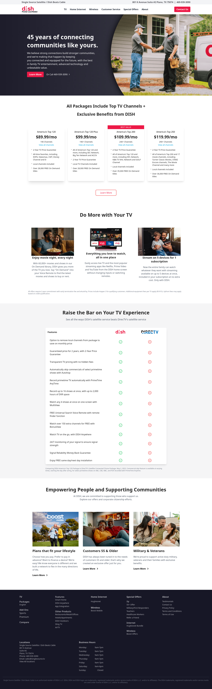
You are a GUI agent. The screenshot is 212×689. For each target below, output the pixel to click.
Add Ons (23, 609)
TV (65, 9)
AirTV (57, 627)
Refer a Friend (133, 617)
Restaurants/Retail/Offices (66, 614)
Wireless (93, 9)
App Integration (62, 606)
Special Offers (131, 9)
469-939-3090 (183, 2)
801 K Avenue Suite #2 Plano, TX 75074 (152, 2)
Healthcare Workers (135, 614)
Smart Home (60, 599)
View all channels (46, 145)
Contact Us (182, 9)
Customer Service (111, 9)
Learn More (35, 74)
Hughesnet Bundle (135, 625)
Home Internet (78, 9)
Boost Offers (132, 634)
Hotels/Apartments (63, 617)
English (22, 604)
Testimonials (167, 601)
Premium (24, 616)
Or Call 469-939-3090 (58, 74)
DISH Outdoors (62, 621)
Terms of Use (168, 614)
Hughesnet (96, 601)
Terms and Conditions (172, 611)
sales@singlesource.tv (35, 658)
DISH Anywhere (62, 603)
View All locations (27, 661)
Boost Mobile (96, 610)
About (145, 9)
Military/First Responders (138, 608)
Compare (24, 622)
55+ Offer (131, 604)
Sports (22, 613)
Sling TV (58, 624)
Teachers (130, 611)
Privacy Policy (168, 608)
